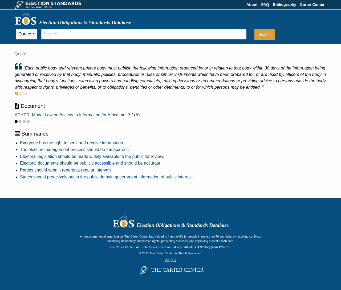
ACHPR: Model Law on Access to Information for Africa (67, 115)
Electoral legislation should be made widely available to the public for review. (92, 156)
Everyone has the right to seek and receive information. (72, 143)
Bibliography (284, 4)
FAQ (265, 4)
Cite (21, 93)
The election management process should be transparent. (74, 149)
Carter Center (312, 4)
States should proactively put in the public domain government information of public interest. (106, 177)
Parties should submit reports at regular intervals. (66, 170)
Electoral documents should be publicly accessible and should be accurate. (90, 163)
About (252, 4)
